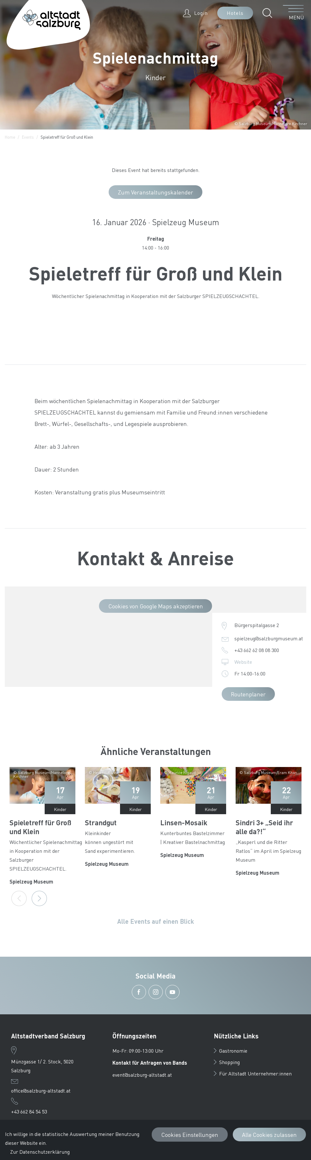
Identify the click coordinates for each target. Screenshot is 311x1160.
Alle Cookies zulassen (269, 1134)
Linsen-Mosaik (183, 822)
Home (10, 137)
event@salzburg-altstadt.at (142, 1074)
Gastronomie (230, 1050)
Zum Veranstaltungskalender (155, 192)
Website (243, 661)
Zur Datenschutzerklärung (40, 1151)
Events (28, 137)
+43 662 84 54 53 (29, 1111)
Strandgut (101, 822)
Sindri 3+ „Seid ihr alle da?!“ (264, 827)
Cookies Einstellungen (189, 1134)
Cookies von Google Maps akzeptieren (155, 606)
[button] (269, 13)
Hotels (235, 13)
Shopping (227, 1062)
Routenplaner (248, 694)
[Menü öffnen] (293, 13)
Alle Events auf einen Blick (155, 921)
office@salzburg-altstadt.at (41, 1090)
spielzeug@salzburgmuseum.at (268, 638)
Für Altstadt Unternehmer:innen (253, 1073)
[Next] (39, 898)
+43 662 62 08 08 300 (256, 650)
